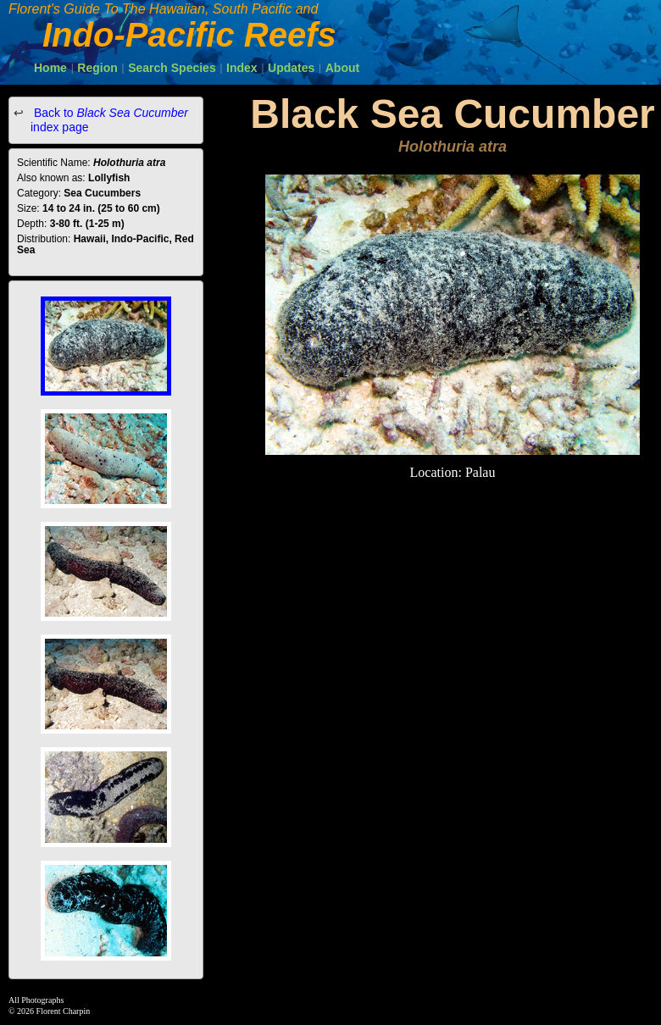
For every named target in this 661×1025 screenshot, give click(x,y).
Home (50, 68)
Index (242, 68)
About (342, 68)
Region (97, 68)
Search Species (172, 68)
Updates (291, 68)
